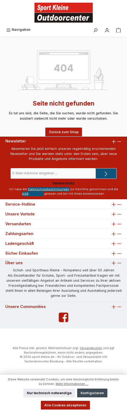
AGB (25, 193)
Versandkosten (91, 348)
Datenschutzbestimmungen (48, 189)
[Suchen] (95, 29)
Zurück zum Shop (63, 132)
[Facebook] (63, 317)
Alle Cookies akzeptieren (65, 405)
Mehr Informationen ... (72, 384)
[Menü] (18, 29)
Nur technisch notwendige (49, 393)
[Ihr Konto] (107, 29)
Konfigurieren (92, 393)
